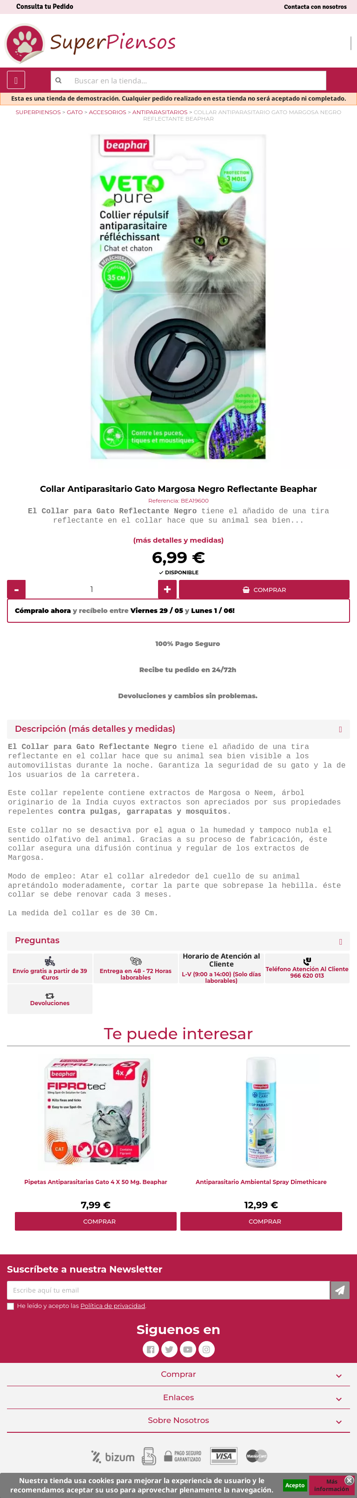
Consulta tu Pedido (44, 6)
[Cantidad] (92, 589)
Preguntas (37, 941)
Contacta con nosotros (315, 7)
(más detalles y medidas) (178, 540)
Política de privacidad (112, 1305)
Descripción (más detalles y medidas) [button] (95, 729)
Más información (331, 1485)
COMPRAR (270, 589)
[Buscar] (188, 80)
